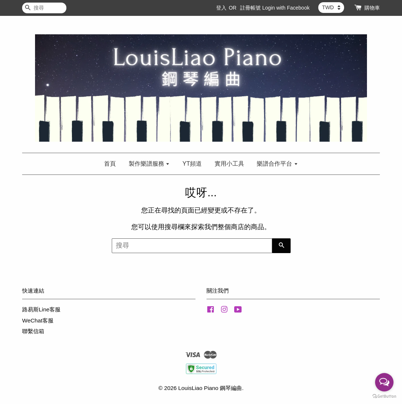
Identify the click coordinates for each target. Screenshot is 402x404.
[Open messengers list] (384, 382)
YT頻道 (192, 163)
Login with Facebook (285, 8)
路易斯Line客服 (41, 309)
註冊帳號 (250, 8)
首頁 (110, 163)
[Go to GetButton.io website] (384, 396)
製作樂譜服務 (149, 163)
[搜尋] (44, 8)
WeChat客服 (37, 320)
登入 (221, 8)
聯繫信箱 (33, 331)
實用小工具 (229, 163)
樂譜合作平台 (277, 163)
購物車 (372, 8)
